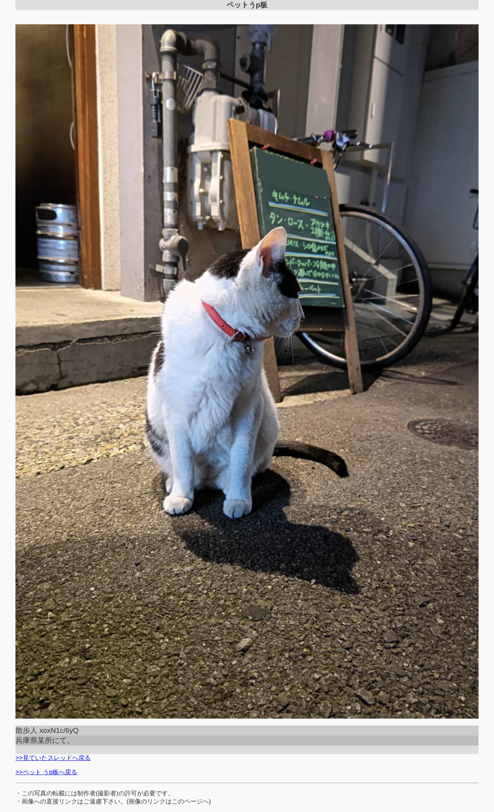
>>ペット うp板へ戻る (46, 772)
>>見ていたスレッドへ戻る (53, 757)
